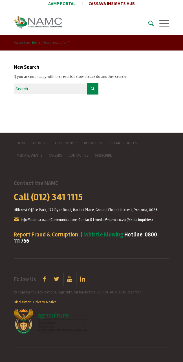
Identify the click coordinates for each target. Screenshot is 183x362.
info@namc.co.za (34, 219)
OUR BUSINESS (66, 143)
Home (36, 43)
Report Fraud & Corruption (46, 234)
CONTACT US (79, 155)
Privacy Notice (45, 302)
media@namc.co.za (110, 219)
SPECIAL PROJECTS (123, 143)
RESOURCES (93, 143)
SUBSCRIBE (103, 155)
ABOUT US (40, 143)
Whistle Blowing (103, 234)
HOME (21, 143)
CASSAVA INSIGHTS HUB (112, 3)
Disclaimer (22, 302)
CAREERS (55, 155)
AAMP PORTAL (62, 3)
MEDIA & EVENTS (29, 155)
